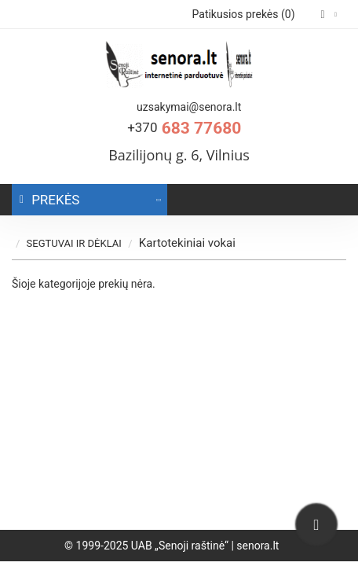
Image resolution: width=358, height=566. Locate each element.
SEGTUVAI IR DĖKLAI (84, 243)
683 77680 (184, 128)
